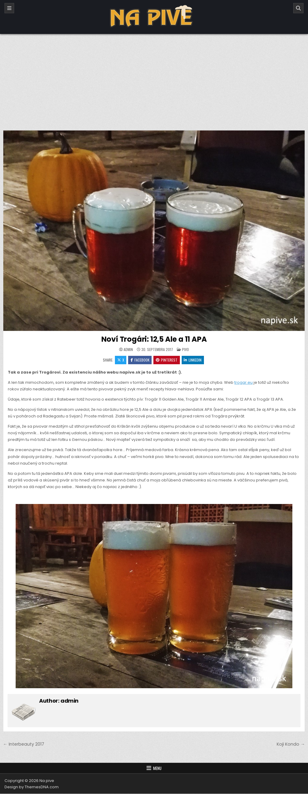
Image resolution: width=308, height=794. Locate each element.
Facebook (139, 359)
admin (128, 349)
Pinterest (166, 359)
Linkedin (193, 359)
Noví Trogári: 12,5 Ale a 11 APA (154, 339)
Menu (157, 768)
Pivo (185, 349)
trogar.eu (243, 383)
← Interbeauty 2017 (23, 744)
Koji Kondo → (291, 744)
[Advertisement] (154, 79)
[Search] (298, 8)
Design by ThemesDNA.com (32, 787)
